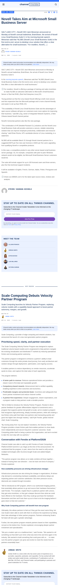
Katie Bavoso (13, 256)
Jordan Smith (13, 250)
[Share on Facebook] (49, 12)
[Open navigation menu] (3, 4)
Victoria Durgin (14, 267)
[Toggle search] (56, 4)
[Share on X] (51, 12)
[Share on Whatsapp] (57, 12)
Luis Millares (13, 261)
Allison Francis (14, 244)
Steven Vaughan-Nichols (11, 51)
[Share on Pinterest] (54, 12)
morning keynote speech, (15, 79)
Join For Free (29, 219)
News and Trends (7, 12)
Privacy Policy (17, 224)
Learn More (36, 64)
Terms (9, 224)
